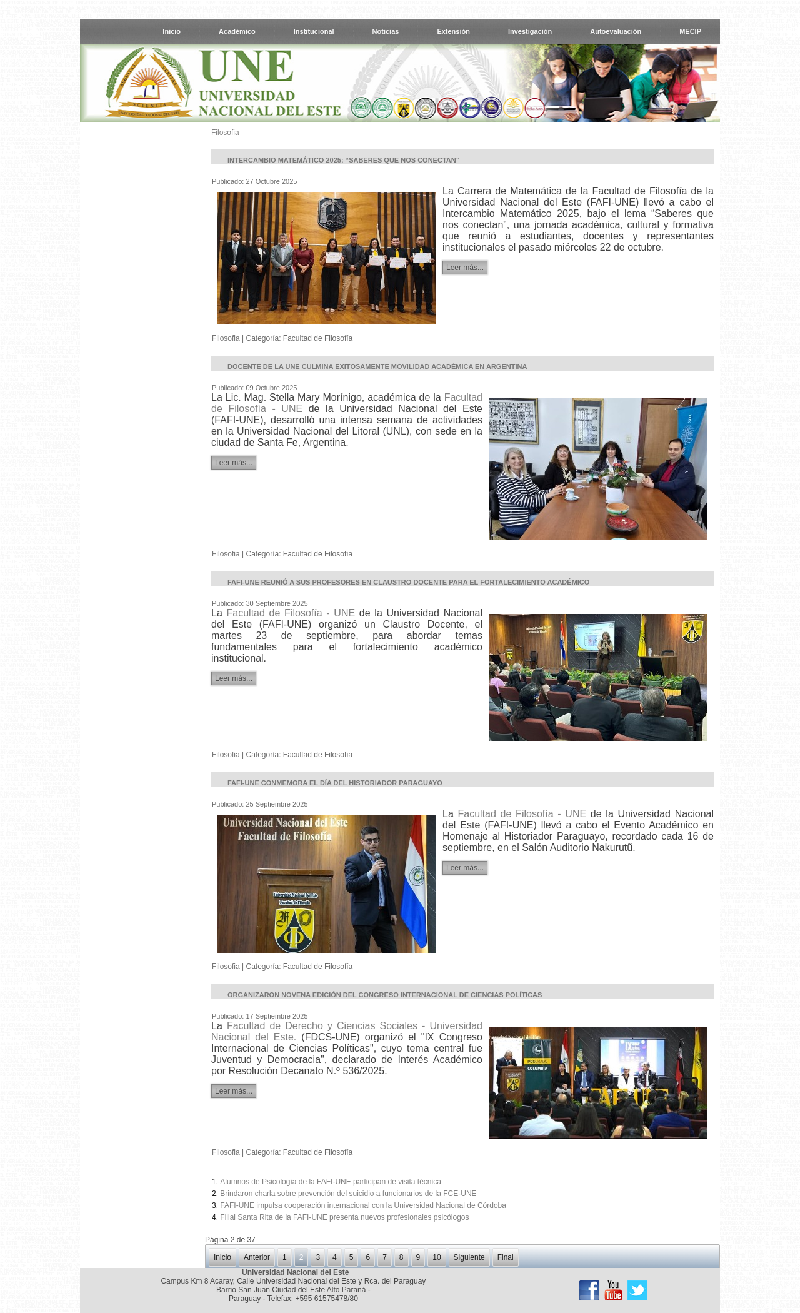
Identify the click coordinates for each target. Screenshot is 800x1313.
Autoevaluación (615, 31)
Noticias (385, 31)
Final (506, 1257)
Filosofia (225, 132)
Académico (237, 31)
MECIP (690, 31)
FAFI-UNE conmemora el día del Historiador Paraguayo (335, 783)
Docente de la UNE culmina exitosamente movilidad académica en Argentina (377, 366)
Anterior (257, 1257)
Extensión (453, 31)
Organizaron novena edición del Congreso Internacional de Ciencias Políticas (385, 995)
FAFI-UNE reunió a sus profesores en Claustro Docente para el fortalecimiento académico (408, 582)
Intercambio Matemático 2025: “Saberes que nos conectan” (343, 160)
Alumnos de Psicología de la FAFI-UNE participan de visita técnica (330, 1181)
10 (436, 1257)
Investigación (530, 31)
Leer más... (465, 267)
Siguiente (469, 1257)
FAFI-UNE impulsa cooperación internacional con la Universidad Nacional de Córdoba (363, 1205)
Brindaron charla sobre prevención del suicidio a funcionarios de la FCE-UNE (348, 1193)
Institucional (314, 31)
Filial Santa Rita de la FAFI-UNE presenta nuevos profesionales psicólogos (344, 1217)
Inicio (171, 31)
